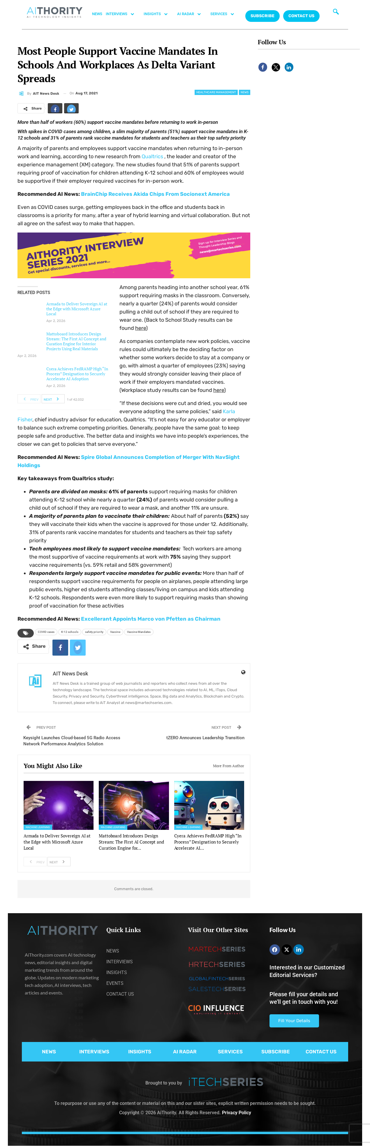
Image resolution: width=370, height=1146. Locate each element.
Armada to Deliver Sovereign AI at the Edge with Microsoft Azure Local (76, 308)
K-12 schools (69, 631)
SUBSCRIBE (275, 1052)
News (245, 92)
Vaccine (115, 631)
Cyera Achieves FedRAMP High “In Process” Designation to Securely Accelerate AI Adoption (77, 373)
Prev (29, 399)
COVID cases (46, 631)
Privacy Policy (236, 1112)
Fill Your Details (294, 1020)
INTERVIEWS (123, 14)
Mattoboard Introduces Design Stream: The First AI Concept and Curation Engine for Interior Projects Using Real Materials (76, 341)
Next (53, 399)
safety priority (94, 631)
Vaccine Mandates (139, 631)
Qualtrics (152, 156)
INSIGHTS (159, 14)
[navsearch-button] (336, 13)
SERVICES (225, 14)
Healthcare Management (216, 92)
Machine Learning (38, 827)
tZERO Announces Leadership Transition (205, 737)
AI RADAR (192, 14)
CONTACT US (301, 15)
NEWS (97, 14)
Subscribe (262, 15)
